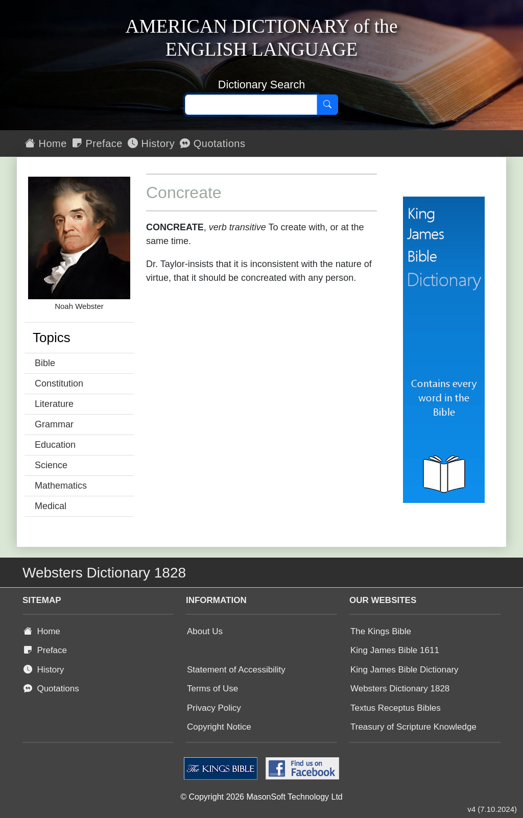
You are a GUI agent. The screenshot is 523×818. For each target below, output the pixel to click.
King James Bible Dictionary (404, 670)
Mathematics (61, 485)
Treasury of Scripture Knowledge (413, 727)
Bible (45, 363)
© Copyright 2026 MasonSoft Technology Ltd (261, 796)
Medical (50, 506)
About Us (205, 631)
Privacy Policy (214, 708)
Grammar (54, 424)
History (151, 143)
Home (46, 143)
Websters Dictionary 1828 (399, 688)
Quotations (212, 143)
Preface (97, 143)
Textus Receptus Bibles (395, 708)
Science (51, 465)
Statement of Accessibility (236, 670)
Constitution (59, 383)
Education (55, 445)
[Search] (327, 104)
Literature (54, 404)
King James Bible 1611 (394, 650)
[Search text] (251, 104)
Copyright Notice (219, 727)
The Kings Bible (380, 631)
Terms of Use (212, 688)
